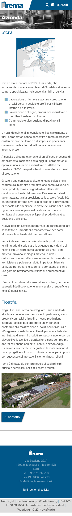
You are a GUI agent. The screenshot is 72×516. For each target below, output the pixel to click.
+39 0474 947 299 (38, 477)
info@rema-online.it (40, 481)
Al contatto (12, 417)
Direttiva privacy (26, 501)
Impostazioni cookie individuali (45, 505)
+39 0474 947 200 (38, 473)
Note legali (7, 501)
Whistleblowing (48, 501)
